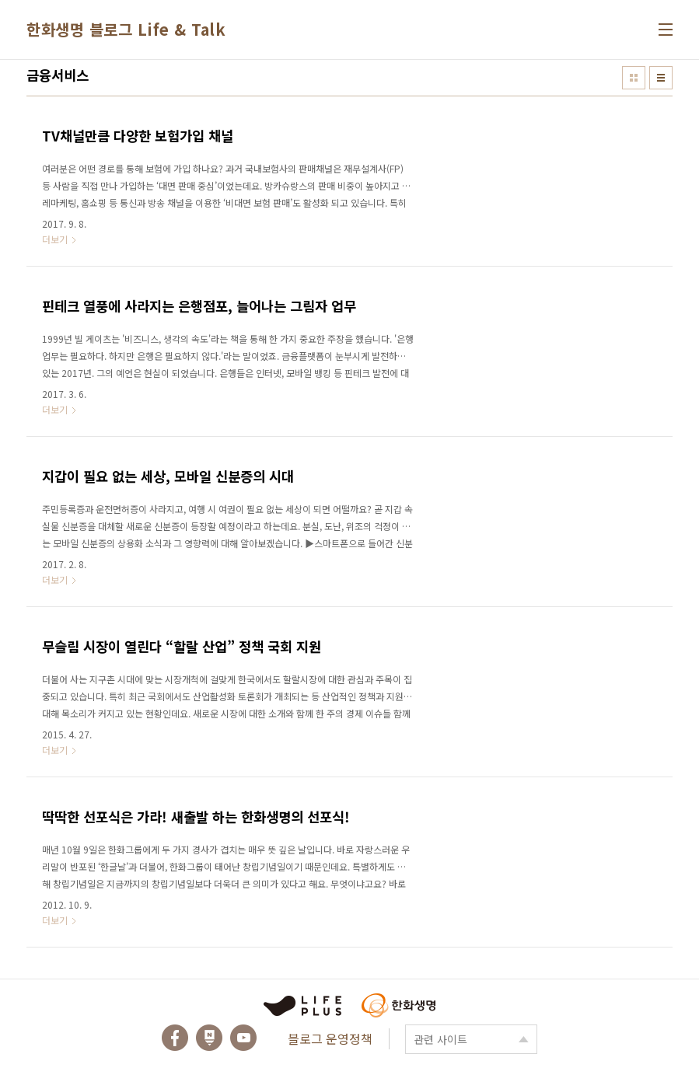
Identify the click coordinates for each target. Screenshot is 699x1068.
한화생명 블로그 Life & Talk (125, 29)
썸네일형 (633, 77)
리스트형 (661, 77)
